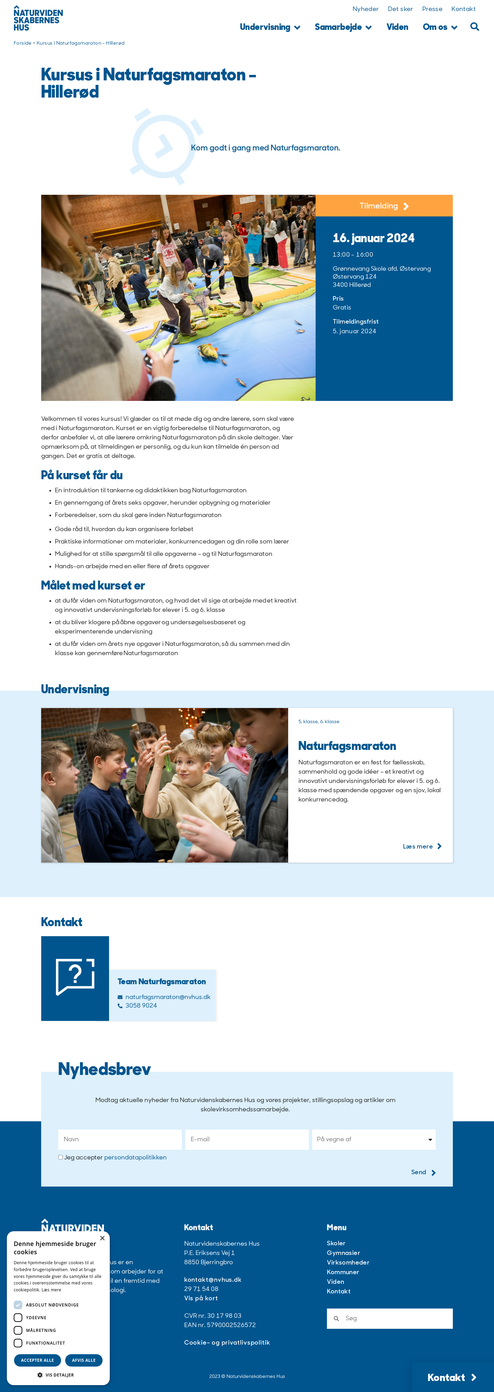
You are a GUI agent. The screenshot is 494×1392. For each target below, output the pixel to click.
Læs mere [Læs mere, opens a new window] (51, 1290)
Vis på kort (201, 1298)
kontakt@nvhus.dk (213, 1280)
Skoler (336, 1244)
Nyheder (366, 9)
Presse (432, 9)
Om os (440, 28)
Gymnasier (343, 1253)
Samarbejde (343, 28)
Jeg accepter (115, 1158)
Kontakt (463, 9)
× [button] (102, 1238)
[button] (474, 26)
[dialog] (58, 1308)
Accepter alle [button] (37, 1360)
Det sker (400, 9)
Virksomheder (348, 1263)
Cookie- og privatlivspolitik (227, 1343)
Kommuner (343, 1272)
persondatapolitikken (135, 1158)
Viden (398, 27)
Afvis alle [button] (84, 1360)
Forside (23, 43)
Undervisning (270, 28)
